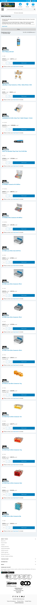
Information (18, 561)
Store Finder (4, 542)
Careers (3, 544)
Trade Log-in (24, 63)
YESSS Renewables (5, 548)
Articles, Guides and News (7, 556)
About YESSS (18, 538)
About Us (3, 540)
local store (16, 66)
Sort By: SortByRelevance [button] (29, 32)
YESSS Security (4, 550)
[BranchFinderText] (27, 4)
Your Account (18, 559)
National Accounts (5, 554)
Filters (18, 29)
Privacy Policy (20, 601)
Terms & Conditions (11, 601)
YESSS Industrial (5, 546)
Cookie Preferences (19, 602)
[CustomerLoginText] (20, 4)
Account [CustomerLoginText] (20, 6)
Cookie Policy (28, 601)
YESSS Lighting (4, 552)
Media (18, 564)
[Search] (34, 9)
